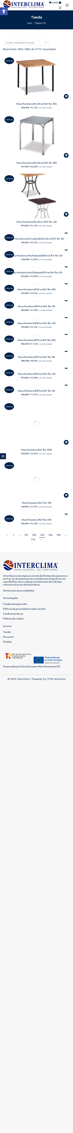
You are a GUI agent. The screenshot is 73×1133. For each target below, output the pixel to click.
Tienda (7, 553)
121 (26, 456)
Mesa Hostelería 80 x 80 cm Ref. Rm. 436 (36, 222)
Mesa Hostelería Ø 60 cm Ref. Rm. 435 (37, 323)
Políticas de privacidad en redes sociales (24, 530)
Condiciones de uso (13, 535)
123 (42, 456)
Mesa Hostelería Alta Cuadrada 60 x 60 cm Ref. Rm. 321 (36, 238)
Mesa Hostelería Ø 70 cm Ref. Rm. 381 (36, 357)
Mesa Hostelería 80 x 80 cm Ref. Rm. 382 (36, 163)
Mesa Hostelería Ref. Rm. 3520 (36, 407)
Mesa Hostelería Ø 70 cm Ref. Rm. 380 (37, 340)
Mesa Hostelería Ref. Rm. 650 (36, 441)
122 (34, 456)
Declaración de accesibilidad (18, 512)
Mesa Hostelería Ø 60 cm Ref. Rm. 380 (36, 289)
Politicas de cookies (13, 540)
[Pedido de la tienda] (26, 43)
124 (50, 456)
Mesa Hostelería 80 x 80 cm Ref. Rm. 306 (36, 104)
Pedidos (7, 563)
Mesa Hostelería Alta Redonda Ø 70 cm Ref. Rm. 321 (36, 272)
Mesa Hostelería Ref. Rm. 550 (36, 424)
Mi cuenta (8, 558)
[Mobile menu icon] (67, 5)
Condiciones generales (15, 525)
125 (59, 456)
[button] (4, 11)
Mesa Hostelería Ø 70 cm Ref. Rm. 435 (36, 374)
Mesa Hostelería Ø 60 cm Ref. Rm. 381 (36, 306)
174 (33, 461)
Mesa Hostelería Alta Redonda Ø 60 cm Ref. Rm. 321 (36, 255)
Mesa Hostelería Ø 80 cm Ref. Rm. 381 (36, 390)
